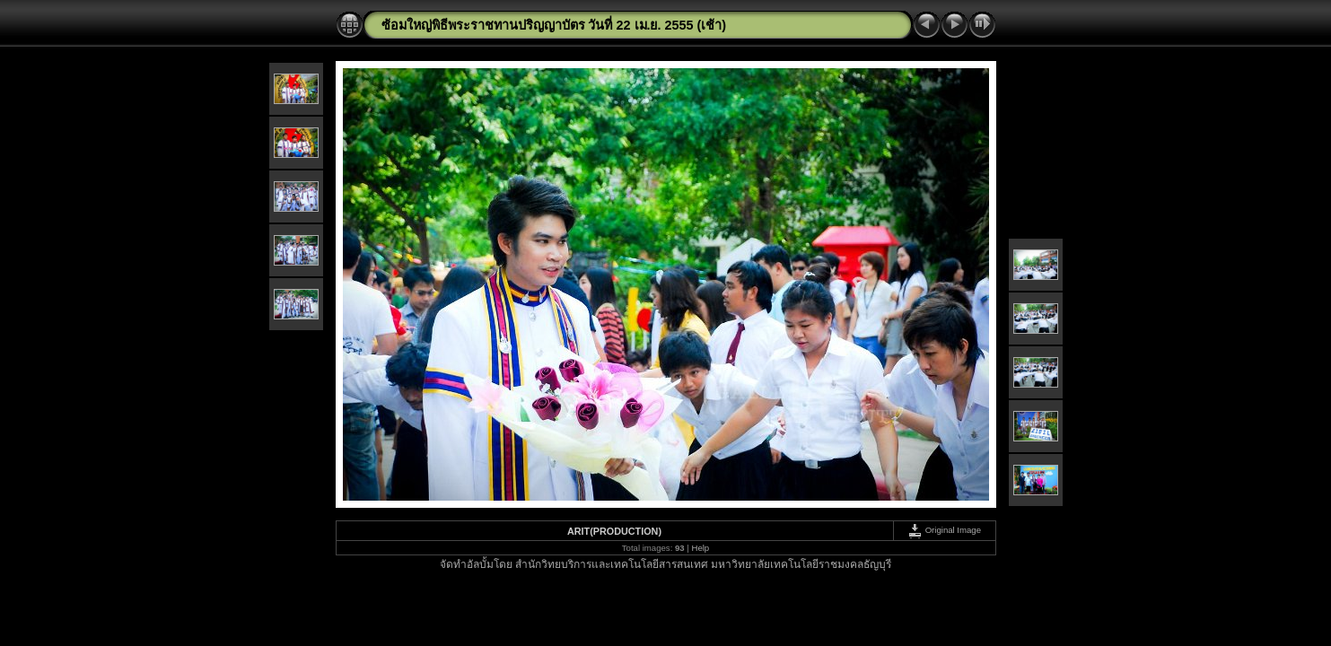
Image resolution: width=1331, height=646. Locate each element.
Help (700, 548)
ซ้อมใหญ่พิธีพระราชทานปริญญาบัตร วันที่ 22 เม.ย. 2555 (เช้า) (554, 25)
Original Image (944, 530)
